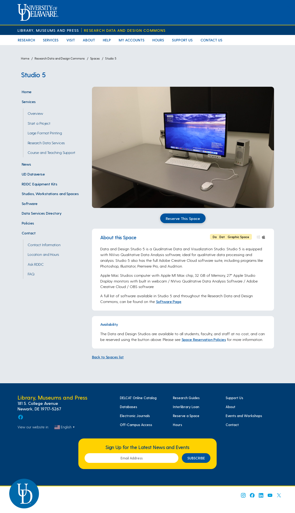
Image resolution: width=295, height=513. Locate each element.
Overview (35, 113)
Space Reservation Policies (204, 339)
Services (51, 40)
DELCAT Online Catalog (138, 398)
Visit (70, 40)
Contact (28, 233)
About (89, 40)
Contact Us (211, 40)
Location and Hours (43, 254)
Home (27, 91)
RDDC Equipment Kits (39, 184)
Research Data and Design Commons (124, 30)
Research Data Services (46, 142)
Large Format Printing (45, 132)
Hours (158, 40)
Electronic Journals (135, 416)
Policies (28, 223)
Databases (128, 407)
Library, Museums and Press (48, 30)
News (26, 164)
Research (26, 40)
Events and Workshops (244, 416)
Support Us (182, 40)
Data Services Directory (41, 213)
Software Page (168, 301)
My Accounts (132, 40)
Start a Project (39, 123)
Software (30, 203)
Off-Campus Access (136, 425)
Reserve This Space (183, 218)
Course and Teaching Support (51, 152)
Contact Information (44, 244)
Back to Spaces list (108, 356)
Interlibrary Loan (186, 407)
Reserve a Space (186, 416)
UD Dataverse (33, 174)
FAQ (31, 273)
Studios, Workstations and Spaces (50, 193)
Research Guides (186, 398)
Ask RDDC (36, 264)
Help (107, 40)
